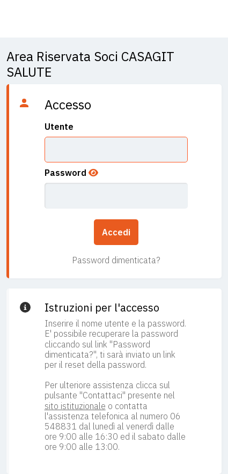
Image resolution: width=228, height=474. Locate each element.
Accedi (116, 232)
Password (65, 172)
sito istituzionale (75, 406)
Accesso (68, 104)
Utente (59, 126)
